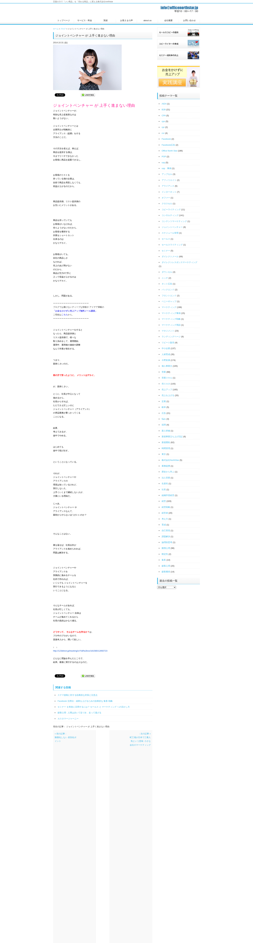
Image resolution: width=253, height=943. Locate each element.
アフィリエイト (169, 180)
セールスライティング (172, 245)
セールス (166, 239)
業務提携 (166, 466)
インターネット (169, 192)
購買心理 (166, 548)
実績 (105, 20)
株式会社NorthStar (170, 460)
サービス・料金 (84, 20)
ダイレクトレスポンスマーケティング (179, 262)
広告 (164, 413)
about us (147, 20)
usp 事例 (166, 168)
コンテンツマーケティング (174, 221)
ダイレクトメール (170, 256)
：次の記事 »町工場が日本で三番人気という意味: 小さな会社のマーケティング (140, 739)
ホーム (55, 29)
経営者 (165, 513)
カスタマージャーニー (68, 718)
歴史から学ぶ (168, 472)
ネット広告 (167, 284)
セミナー (166, 250)
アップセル (167, 174)
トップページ (63, 20)
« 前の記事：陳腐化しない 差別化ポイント (65, 737)
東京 (164, 454)
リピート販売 (168, 342)
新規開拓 (166, 442)
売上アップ (167, 389)
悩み (164, 419)
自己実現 (166, 530)
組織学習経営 (168, 495)
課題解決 (166, 536)
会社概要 (168, 20)
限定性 (165, 554)
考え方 (165, 519)
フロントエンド (169, 295)
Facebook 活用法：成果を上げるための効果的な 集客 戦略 (85, 701)
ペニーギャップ (169, 301)
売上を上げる (168, 395)
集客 (164, 560)
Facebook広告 (168, 145)
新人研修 (166, 431)
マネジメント (168, 331)
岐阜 (164, 407)
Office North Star (169, 151)
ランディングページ (171, 336)
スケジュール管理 (170, 233)
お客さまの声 (126, 20)
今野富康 (166, 360)
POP (164, 156)
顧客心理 (166, 566)
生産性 (165, 483)
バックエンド (168, 289)
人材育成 (166, 354)
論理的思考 (167, 542)
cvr (163, 133)
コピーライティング (171, 209)
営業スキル (167, 378)
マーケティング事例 (171, 313)
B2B (164, 109)
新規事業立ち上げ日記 (172, 436)
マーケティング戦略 (171, 319)
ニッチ (165, 278)
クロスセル (167, 203)
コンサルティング (170, 215)
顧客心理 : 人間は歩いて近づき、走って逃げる (79, 712)
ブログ (63, 29)
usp (163, 162)
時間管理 (166, 448)
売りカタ (166, 384)
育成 (164, 524)
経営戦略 (166, 507)
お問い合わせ (189, 20)
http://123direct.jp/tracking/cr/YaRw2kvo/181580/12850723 (80, 651)
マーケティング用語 (171, 325)
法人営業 (166, 478)
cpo (163, 121)
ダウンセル (167, 272)
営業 (164, 372)
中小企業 (166, 348)
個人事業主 (167, 366)
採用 (164, 425)
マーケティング (169, 307)
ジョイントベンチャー (172, 227)
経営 (164, 501)
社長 (164, 489)
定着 (164, 401)
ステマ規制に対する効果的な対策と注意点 (77, 695)
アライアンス (168, 186)
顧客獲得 (166, 571)
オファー (166, 198)
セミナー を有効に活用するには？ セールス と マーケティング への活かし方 (94, 707)
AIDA (164, 104)
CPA (164, 115)
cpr (163, 127)
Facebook (166, 139)
